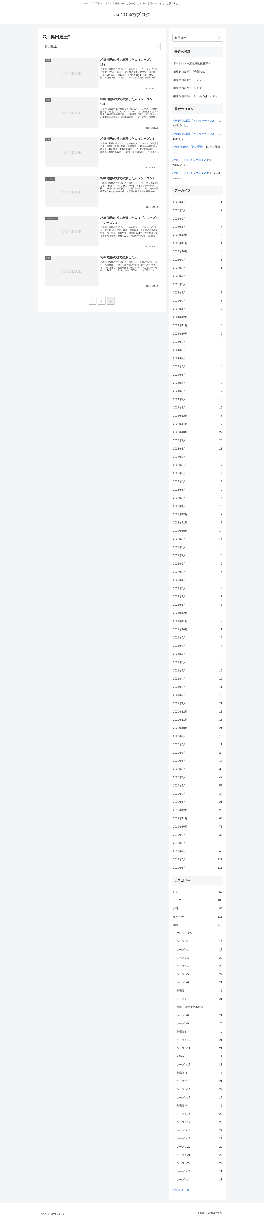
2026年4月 (197, 202)
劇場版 (199, 990)
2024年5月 (197, 374)
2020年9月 (197, 736)
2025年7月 (197, 276)
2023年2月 (197, 498)
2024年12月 (197, 317)
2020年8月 (197, 744)
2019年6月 (197, 859)
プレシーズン (199, 933)
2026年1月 (197, 227)
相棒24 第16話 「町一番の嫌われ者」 (195, 96)
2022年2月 (197, 596)
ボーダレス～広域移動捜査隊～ (192, 63)
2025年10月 (197, 251)
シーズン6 (199, 982)
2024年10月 (197, 333)
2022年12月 (197, 514)
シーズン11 (199, 1048)
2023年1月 (197, 506)
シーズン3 (199, 958)
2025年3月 (197, 292)
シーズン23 (199, 1171)
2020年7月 (197, 752)
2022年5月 (197, 572)
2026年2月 (197, 218)
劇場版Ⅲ (199, 1073)
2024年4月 (197, 383)
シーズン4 (199, 966)
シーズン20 (199, 1146)
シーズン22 (199, 1163)
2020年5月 (197, 769)
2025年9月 (197, 259)
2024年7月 (197, 358)
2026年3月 (197, 210)
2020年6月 (197, 761)
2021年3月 (197, 687)
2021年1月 (197, 703)
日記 (197, 892)
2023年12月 (197, 416)
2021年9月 (197, 637)
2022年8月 (197, 547)
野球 (197, 908)
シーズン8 (199, 1015)
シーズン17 (199, 1122)
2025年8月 (197, 268)
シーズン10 (199, 1040)
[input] (102, 46)
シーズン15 (199, 1097)
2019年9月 (197, 835)
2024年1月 (197, 407)
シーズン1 (199, 941)
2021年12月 (197, 613)
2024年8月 (197, 350)
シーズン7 (199, 999)
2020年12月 (197, 711)
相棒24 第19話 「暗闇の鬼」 (190, 71)
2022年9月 (197, 539)
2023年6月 (197, 465)
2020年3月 (197, 785)
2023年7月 (197, 457)
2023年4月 (197, 481)
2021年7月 (197, 654)
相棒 (197, 925)
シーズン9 (199, 1023)
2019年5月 (197, 867)
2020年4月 (197, 777)
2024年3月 (197, 391)
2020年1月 (197, 802)
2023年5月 (197, 473)
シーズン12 (199, 1064)
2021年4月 (197, 678)
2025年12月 (197, 235)
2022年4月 (197, 580)
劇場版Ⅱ (199, 1031)
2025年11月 (197, 243)
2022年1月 (197, 604)
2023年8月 (197, 448)
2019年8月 (197, 843)
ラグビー (197, 916)
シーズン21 (199, 1155)
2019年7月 (197, 851)
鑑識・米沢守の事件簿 (199, 1007)
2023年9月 (197, 440)
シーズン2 (199, 949)
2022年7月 (197, 555)
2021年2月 (197, 695)
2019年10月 (197, 826)
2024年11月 (197, 325)
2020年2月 (197, 794)
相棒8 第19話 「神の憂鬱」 (188, 146)
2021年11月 (197, 621)
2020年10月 (197, 728)
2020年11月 (197, 719)
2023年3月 (197, 489)
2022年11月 (197, 522)
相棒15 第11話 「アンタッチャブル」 (195, 120)
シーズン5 (199, 974)
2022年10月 (197, 531)
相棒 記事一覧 (180, 1190)
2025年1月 (197, 309)
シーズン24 (199, 1179)
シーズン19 (199, 1138)
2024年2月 (197, 399)
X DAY (199, 1056)
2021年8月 (197, 646)
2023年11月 (197, 424)
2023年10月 (197, 432)
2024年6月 (197, 366)
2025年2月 (197, 301)
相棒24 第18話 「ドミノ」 (189, 79)
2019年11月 (197, 818)
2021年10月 (197, 629)
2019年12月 (197, 810)
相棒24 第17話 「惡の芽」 (189, 88)
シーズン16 (199, 1114)
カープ (197, 900)
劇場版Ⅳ (199, 1105)
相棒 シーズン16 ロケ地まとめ (190, 159)
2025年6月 (197, 284)
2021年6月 (197, 662)
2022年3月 (197, 588)
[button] (157, 46)
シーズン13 (199, 1081)
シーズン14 (199, 1089)
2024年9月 (197, 342)
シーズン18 (199, 1130)
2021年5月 (197, 670)
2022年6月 (197, 563)
